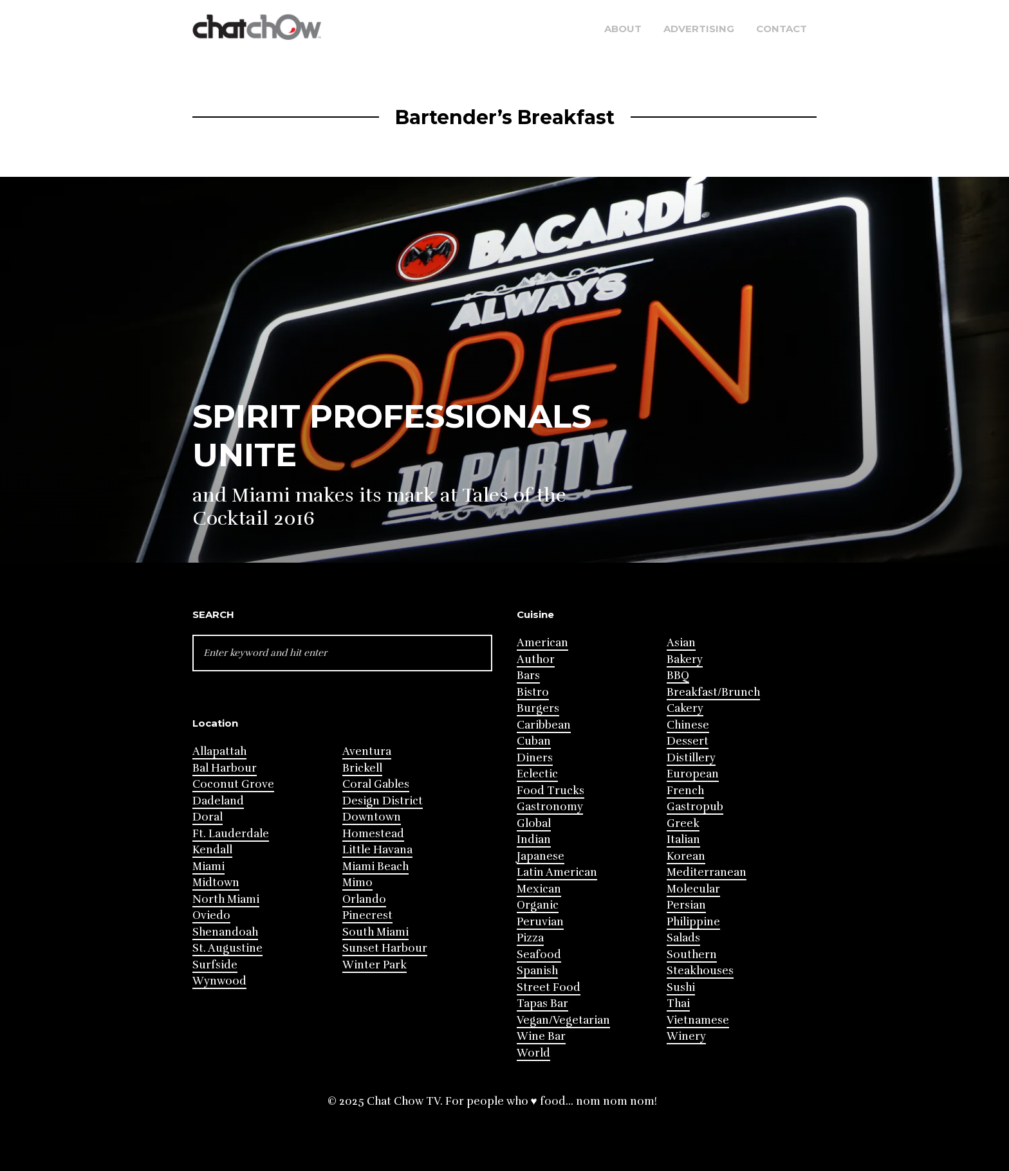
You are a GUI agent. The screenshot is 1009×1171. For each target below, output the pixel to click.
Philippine (693, 922)
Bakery (685, 659)
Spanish (537, 970)
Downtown (371, 817)
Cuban (534, 741)
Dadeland (218, 801)
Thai (678, 1003)
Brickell (362, 768)
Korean (686, 856)
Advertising (698, 29)
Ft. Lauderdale (230, 833)
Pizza (530, 938)
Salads (683, 938)
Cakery (685, 708)
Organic (538, 905)
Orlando (364, 899)
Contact (781, 29)
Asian (681, 642)
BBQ (678, 675)
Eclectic (537, 774)
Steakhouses (700, 970)
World (533, 1053)
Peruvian (540, 922)
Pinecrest (367, 915)
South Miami (375, 932)
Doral (207, 817)
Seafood (539, 954)
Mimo (357, 882)
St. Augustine (227, 948)
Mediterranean (706, 872)
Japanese (540, 856)
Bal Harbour (224, 768)
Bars (528, 675)
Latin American (557, 872)
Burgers (538, 708)
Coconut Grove (233, 784)
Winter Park (374, 965)
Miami (208, 866)
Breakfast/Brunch (713, 692)
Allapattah (219, 751)
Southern (692, 954)
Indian (534, 839)
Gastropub (695, 806)
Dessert (687, 741)
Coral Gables (375, 784)
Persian (686, 905)
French (685, 790)
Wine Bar (541, 1036)
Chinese (688, 725)
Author (536, 659)
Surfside (214, 965)
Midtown (215, 882)
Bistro (533, 692)
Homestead (373, 833)
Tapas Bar (542, 1003)
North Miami (225, 899)
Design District (382, 801)
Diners (535, 758)
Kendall (212, 850)
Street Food (548, 987)
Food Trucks (550, 790)
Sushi (681, 987)
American (542, 642)
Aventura (366, 751)
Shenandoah (225, 932)
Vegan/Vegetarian (563, 1020)
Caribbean (544, 725)
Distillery (691, 758)
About (623, 29)
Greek (683, 823)
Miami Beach (375, 866)
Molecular (693, 889)
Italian (683, 839)
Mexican (539, 889)
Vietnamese (698, 1020)
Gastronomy (550, 806)
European (693, 774)
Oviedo (211, 915)
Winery (686, 1036)
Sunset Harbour (384, 948)
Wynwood (219, 981)
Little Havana (377, 850)
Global (534, 823)
